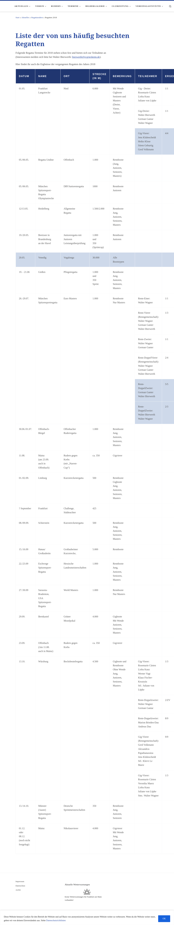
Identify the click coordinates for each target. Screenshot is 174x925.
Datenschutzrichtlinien (56, 920)
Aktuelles (25, 17)
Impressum (20, 881)
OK (164, 918)
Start (17, 17)
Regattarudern (37, 17)
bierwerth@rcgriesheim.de (86, 57)
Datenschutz (20, 886)
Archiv (18, 890)
